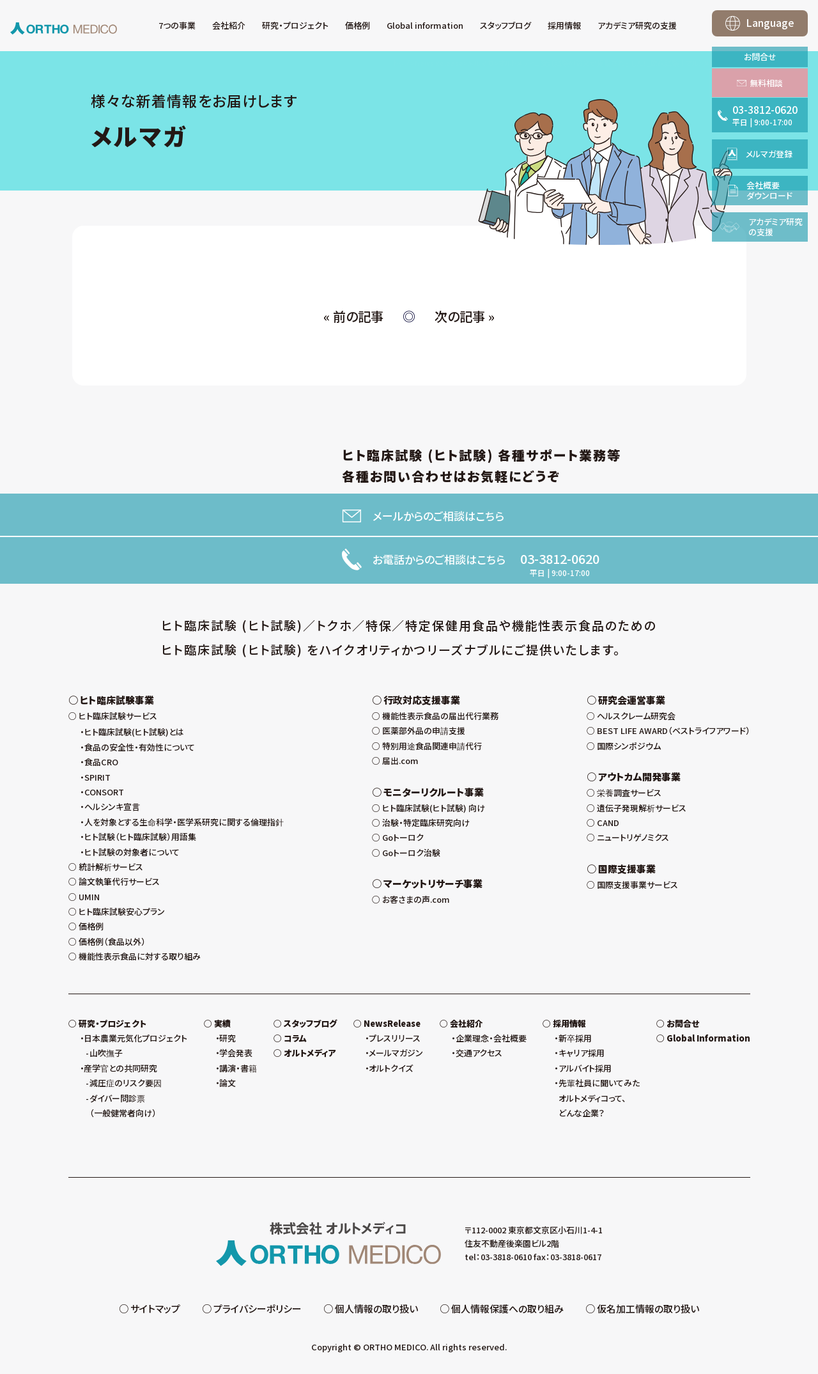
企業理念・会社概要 (491, 1038)
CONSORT (104, 792)
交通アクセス (479, 1053)
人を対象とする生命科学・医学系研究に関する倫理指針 (184, 822)
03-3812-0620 (559, 558)
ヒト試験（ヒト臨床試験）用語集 (140, 837)
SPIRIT (97, 777)
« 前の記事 (353, 316)
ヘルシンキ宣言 (112, 806)
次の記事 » (465, 316)
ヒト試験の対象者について (132, 852)
